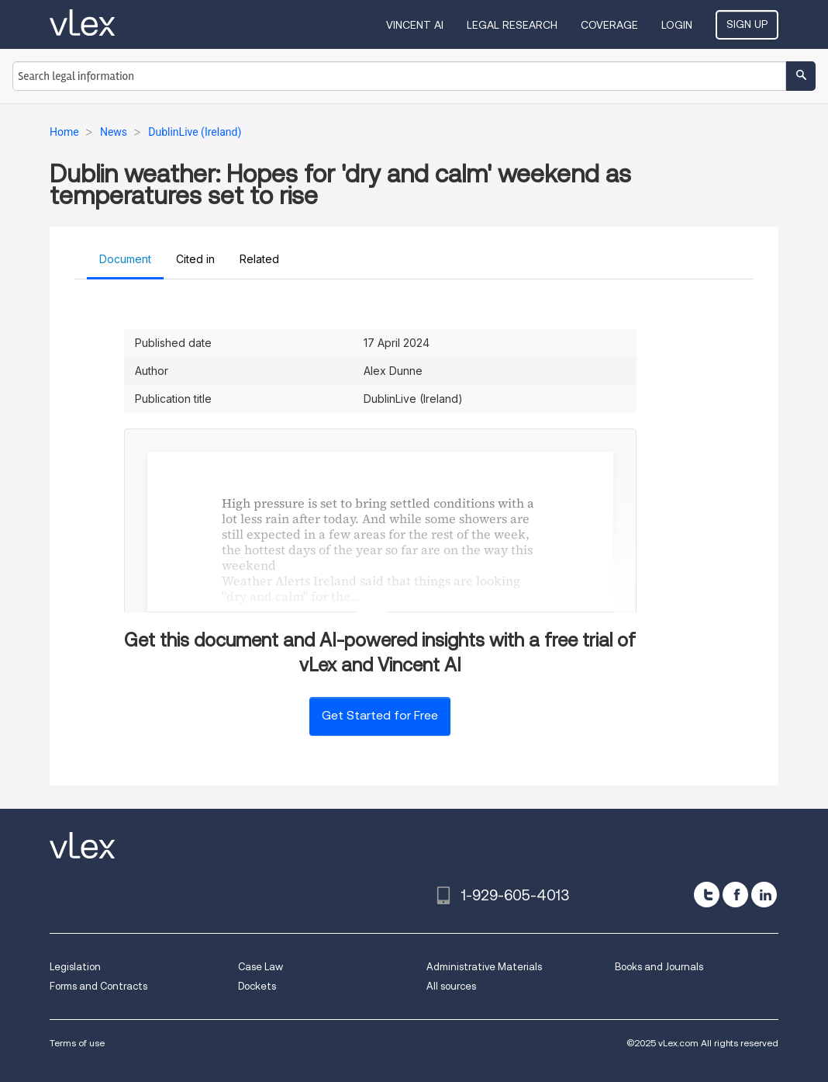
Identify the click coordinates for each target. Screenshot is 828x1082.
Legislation (75, 967)
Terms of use (77, 1043)
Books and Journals (659, 967)
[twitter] (706, 894)
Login (676, 25)
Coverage (609, 25)
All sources (451, 986)
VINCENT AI (414, 25)
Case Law (260, 967)
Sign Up (747, 24)
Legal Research (512, 25)
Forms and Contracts (98, 986)
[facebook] (735, 894)
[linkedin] (764, 894)
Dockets (257, 986)
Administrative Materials (484, 967)
